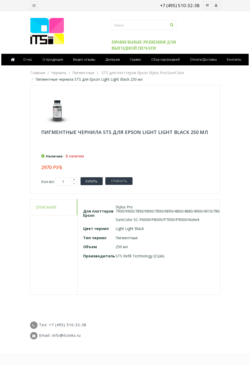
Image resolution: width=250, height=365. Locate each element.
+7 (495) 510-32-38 (180, 5)
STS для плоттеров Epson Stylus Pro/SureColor (143, 72)
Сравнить (119, 181)
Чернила (58, 72)
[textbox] (144, 25)
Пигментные (83, 72)
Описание (46, 207)
